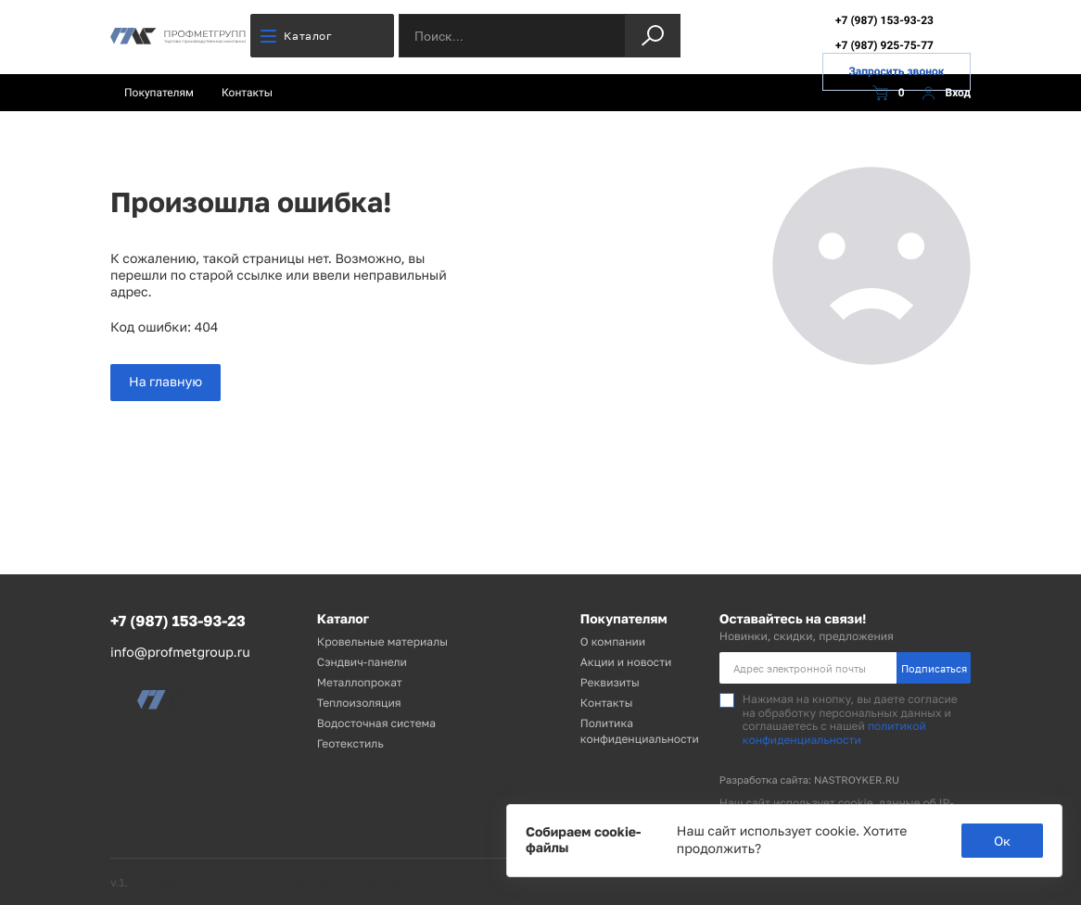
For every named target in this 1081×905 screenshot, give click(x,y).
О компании (612, 641)
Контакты (247, 92)
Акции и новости (626, 662)
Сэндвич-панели (362, 662)
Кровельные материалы (382, 641)
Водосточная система (376, 723)
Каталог (296, 36)
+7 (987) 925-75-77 (884, 45)
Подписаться (934, 668)
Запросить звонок (896, 71)
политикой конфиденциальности (834, 732)
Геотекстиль (350, 743)
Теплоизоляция (359, 703)
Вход (944, 93)
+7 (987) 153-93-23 (884, 20)
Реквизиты (610, 682)
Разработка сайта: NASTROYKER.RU (809, 780)
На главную (165, 382)
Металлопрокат (359, 682)
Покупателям (159, 92)
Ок (1002, 840)
